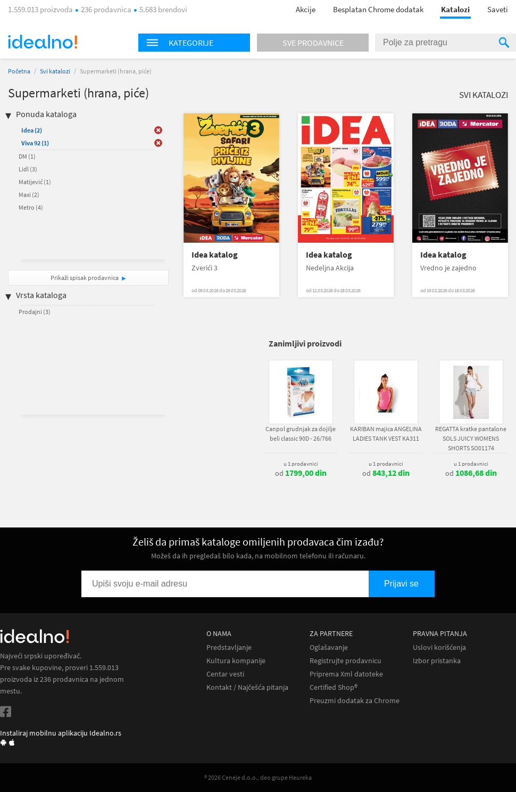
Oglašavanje (329, 647)
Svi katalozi (55, 71)
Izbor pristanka (437, 660)
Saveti (497, 9)
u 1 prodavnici (301, 463)
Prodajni (35, 312)
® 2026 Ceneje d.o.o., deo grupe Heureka (258, 777)
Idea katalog (215, 255)
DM (27, 156)
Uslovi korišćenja (439, 647)
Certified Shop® (333, 687)
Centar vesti (225, 674)
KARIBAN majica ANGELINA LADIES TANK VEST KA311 (386, 433)
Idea (31, 130)
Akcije (305, 9)
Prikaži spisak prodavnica (85, 278)
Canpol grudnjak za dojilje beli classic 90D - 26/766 (300, 433)
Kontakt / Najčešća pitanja (247, 687)
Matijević (35, 182)
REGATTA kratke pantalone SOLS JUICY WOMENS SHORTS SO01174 (470, 438)
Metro (31, 207)
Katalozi (455, 9)
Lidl (28, 169)
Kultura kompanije (235, 660)
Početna (19, 71)
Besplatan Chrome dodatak (378, 9)
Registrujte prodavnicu (345, 660)
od (301, 473)
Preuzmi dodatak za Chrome (355, 700)
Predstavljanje (229, 647)
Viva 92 (35, 143)
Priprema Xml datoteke (346, 674)
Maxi (29, 195)
